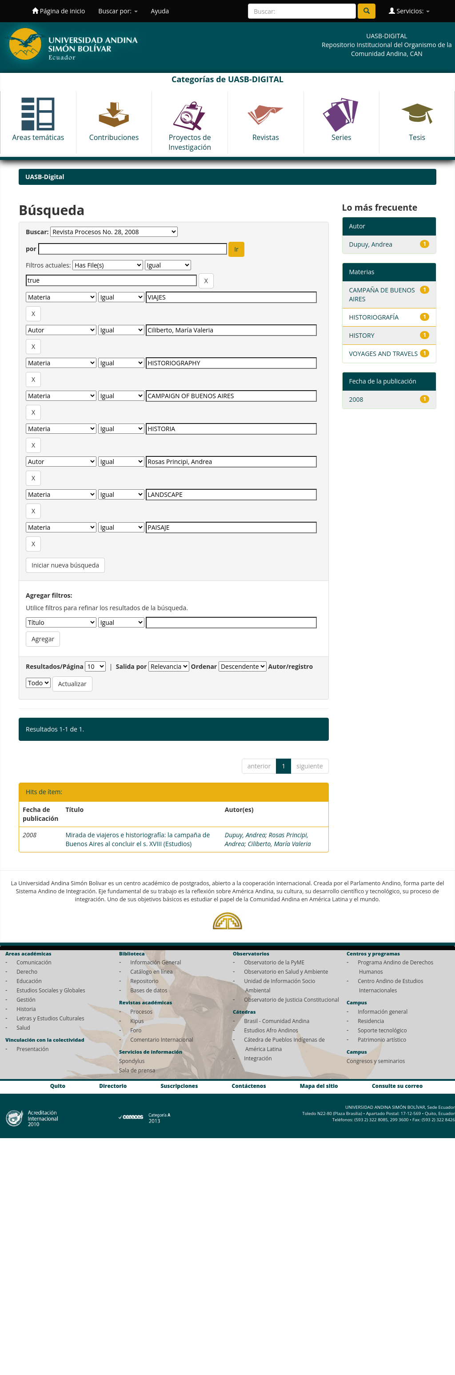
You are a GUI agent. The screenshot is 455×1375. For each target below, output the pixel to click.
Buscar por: (117, 11)
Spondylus (131, 1060)
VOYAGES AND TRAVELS (383, 353)
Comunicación (34, 962)
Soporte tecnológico (382, 1030)
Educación (29, 980)
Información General (155, 962)
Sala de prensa (137, 1070)
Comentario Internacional (161, 1039)
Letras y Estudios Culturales (50, 1018)
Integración (258, 1058)
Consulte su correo (397, 1086)
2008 (356, 399)
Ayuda (160, 11)
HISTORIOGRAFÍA (374, 317)
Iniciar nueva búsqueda (65, 565)
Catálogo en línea (151, 971)
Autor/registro (290, 666)
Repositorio (144, 980)
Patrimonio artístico (382, 1039)
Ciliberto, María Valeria (279, 843)
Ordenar (204, 666)
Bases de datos (148, 990)
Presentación (32, 1048)
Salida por (131, 666)
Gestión (26, 999)
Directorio (113, 1086)
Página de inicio (58, 11)
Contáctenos (249, 1086)
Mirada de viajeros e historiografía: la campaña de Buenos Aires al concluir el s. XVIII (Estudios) (137, 839)
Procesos (141, 1011)
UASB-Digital (44, 176)
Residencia (371, 1020)
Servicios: (409, 11)
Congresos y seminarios (376, 1060)
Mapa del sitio (319, 1086)
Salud (23, 1027)
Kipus (137, 1020)
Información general (382, 1011)
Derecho (26, 971)
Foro (135, 1030)
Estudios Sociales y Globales (50, 990)
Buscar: (37, 232)
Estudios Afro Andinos (271, 1030)
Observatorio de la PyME (274, 962)
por (31, 248)
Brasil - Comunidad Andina (276, 1020)
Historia (26, 1008)
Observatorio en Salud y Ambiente (286, 971)
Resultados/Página (55, 666)
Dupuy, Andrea (245, 835)
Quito (57, 1086)
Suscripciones (179, 1086)
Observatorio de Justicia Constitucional (291, 999)
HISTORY (362, 335)
